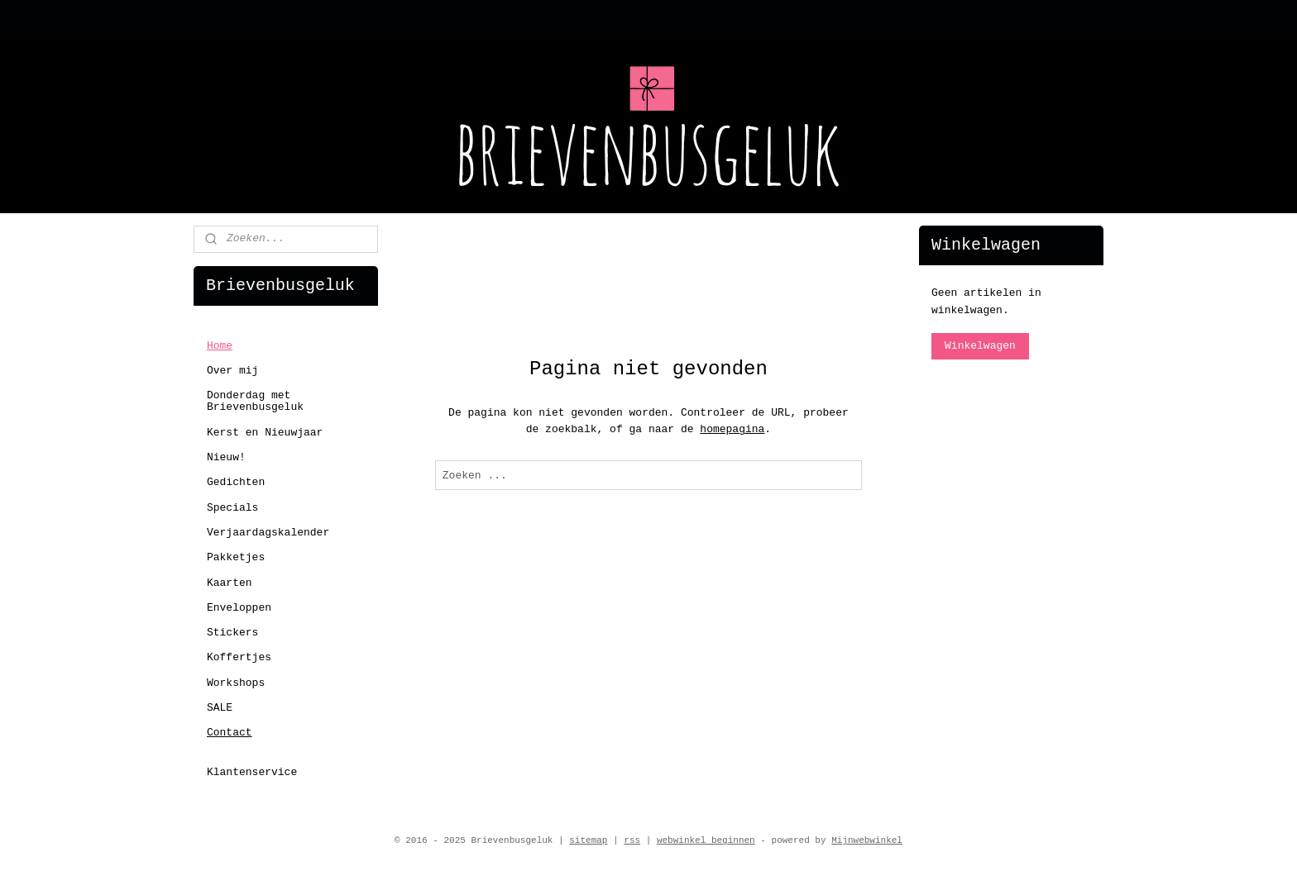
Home (219, 346)
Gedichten (236, 482)
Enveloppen (239, 608)
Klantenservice (252, 772)
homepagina (732, 429)
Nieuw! (226, 457)
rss (632, 840)
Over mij (232, 370)
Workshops (236, 683)
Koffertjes (239, 657)
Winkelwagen (980, 346)
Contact (229, 732)
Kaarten (229, 583)
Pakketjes (236, 557)
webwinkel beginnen (706, 840)
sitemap (588, 840)
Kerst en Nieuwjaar (265, 432)
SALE (219, 708)
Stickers (232, 632)
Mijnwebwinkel (866, 840)
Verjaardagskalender (268, 532)
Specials (232, 508)
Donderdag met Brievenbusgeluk (255, 401)
